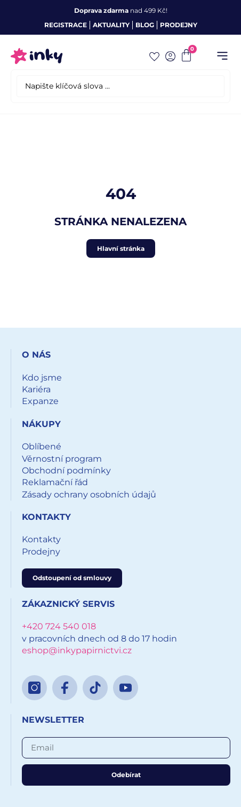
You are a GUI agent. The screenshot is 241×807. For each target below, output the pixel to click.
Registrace (65, 25)
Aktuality (111, 25)
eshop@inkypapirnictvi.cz (77, 650)
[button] (222, 56)
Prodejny (178, 25)
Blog (144, 25)
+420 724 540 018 (59, 626)
